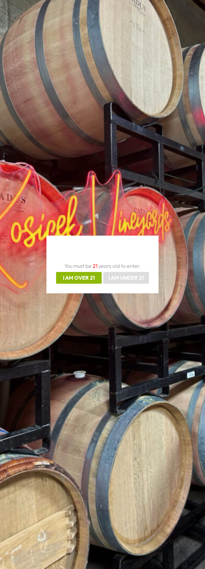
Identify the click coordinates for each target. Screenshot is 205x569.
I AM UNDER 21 (126, 277)
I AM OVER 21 (79, 277)
